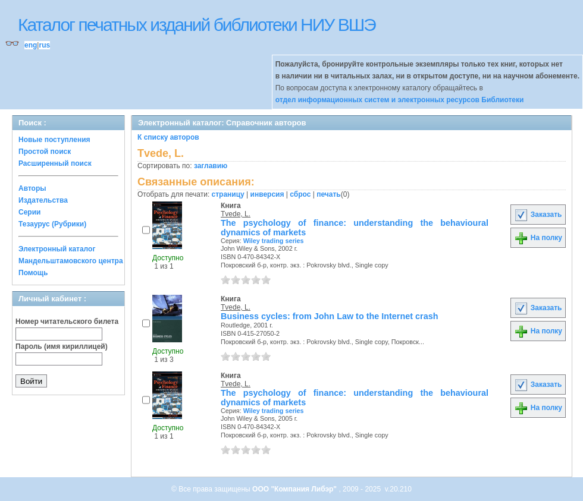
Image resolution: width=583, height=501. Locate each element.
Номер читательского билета (66, 321)
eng (30, 45)
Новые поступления (54, 140)
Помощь (33, 273)
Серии (29, 212)
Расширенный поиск (55, 163)
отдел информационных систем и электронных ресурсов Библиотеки (399, 100)
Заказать (538, 214)
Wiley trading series (273, 240)
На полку (538, 238)
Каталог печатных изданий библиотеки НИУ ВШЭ (196, 24)
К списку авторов (168, 137)
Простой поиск (44, 151)
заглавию (210, 166)
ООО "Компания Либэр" (295, 489)
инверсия (267, 194)
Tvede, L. (235, 214)
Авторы (32, 188)
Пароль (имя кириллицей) (61, 346)
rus (44, 45)
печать (328, 194)
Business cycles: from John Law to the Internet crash (329, 316)
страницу (228, 194)
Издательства (43, 200)
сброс (300, 194)
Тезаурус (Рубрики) (52, 224)
